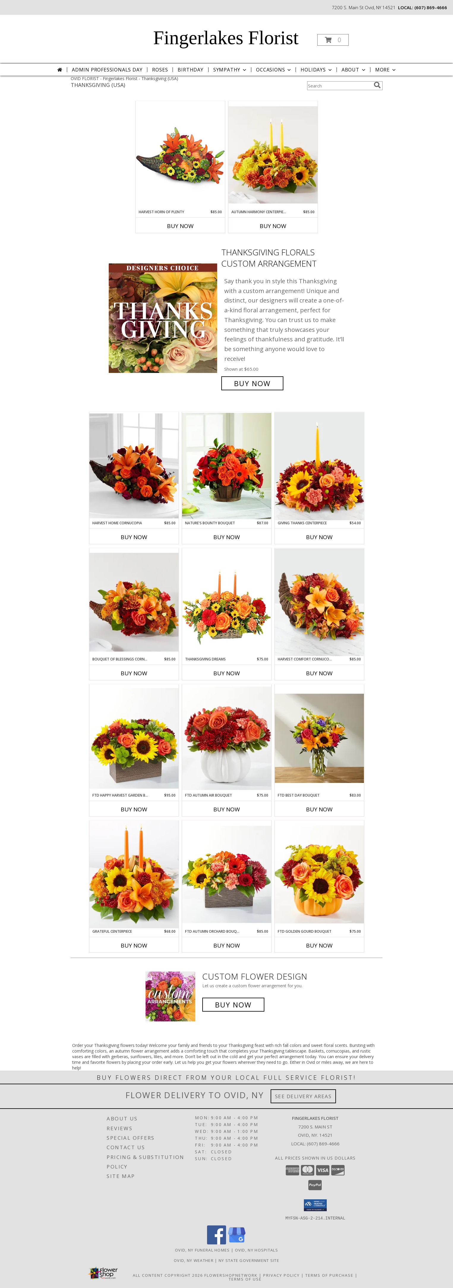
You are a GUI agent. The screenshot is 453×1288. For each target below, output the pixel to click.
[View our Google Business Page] (236, 1242)
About (354, 69)
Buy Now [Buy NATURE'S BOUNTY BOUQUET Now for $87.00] (226, 537)
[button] (333, 40)
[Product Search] (339, 86)
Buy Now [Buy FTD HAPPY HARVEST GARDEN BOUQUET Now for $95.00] (134, 809)
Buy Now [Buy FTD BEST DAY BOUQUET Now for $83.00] (319, 809)
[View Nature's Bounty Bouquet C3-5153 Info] (226, 466)
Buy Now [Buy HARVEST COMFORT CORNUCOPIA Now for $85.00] (319, 673)
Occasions (274, 69)
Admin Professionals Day (107, 69)
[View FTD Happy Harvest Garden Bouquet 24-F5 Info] (134, 738)
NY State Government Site (249, 1260)
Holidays (317, 69)
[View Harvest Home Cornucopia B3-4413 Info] (134, 466)
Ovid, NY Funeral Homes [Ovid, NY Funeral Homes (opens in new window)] (202, 1249)
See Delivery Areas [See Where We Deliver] (303, 1096)
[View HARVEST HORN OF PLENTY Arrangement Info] (180, 155)
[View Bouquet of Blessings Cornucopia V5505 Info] (134, 602)
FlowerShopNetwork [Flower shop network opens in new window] (231, 1275)
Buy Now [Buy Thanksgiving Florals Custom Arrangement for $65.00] (252, 383)
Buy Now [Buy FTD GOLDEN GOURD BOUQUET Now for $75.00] (319, 945)
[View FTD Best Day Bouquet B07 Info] (319, 738)
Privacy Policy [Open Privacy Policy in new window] (281, 1275)
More (386, 69)
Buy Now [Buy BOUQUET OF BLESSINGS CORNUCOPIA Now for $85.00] (134, 673)
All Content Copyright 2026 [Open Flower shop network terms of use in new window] (168, 1275)
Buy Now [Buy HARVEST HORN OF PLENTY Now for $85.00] (180, 226)
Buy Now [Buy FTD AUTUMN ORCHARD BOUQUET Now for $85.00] (226, 945)
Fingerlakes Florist (226, 37)
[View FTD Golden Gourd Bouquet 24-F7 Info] (319, 875)
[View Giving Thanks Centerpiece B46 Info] (319, 466)
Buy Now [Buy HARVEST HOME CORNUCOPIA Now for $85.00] (134, 537)
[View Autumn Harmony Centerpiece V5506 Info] (273, 155)
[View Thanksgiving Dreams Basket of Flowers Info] (226, 602)
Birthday (190, 69)
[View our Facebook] (216, 1242)
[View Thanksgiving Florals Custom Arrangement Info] (163, 318)
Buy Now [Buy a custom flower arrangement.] (233, 1005)
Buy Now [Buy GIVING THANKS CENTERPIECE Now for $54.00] (319, 537)
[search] (377, 85)
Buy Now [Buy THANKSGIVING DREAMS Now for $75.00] (226, 673)
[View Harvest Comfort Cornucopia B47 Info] (319, 602)
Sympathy (230, 69)
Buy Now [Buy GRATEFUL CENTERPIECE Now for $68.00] (134, 945)
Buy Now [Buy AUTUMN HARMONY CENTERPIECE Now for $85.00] (273, 226)
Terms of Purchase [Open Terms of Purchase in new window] (329, 1275)
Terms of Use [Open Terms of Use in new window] (245, 1278)
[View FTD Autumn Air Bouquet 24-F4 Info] (226, 738)
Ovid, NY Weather (194, 1260)
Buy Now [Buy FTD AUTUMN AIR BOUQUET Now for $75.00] (226, 809)
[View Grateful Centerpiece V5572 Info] (134, 874)
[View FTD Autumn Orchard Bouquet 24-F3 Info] (226, 875)
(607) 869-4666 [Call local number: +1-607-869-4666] (430, 7)
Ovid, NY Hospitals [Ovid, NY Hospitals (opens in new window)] (256, 1249)
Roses (160, 69)
